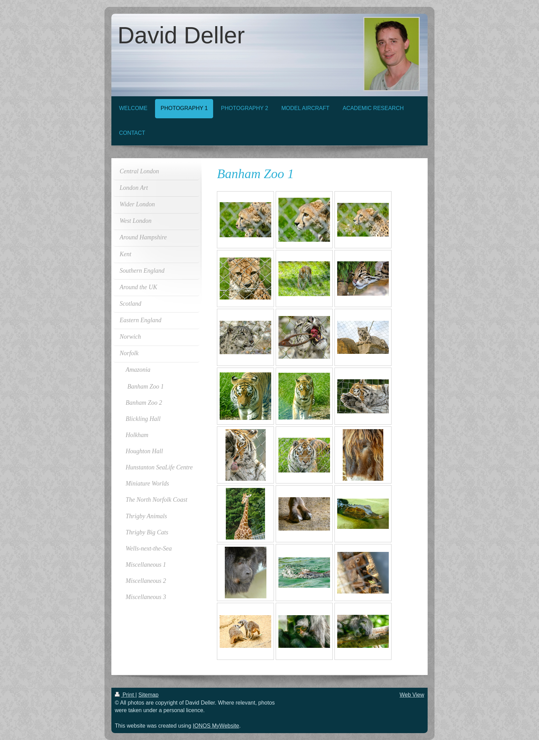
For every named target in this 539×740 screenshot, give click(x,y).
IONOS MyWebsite (216, 726)
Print (125, 695)
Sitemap (148, 695)
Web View (412, 695)
